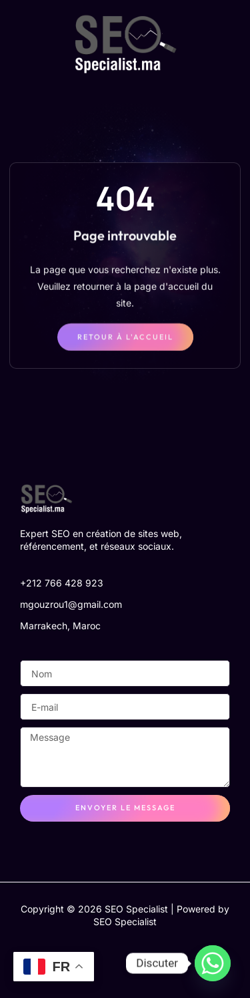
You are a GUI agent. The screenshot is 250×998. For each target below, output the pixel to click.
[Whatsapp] (213, 963)
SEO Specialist (125, 921)
